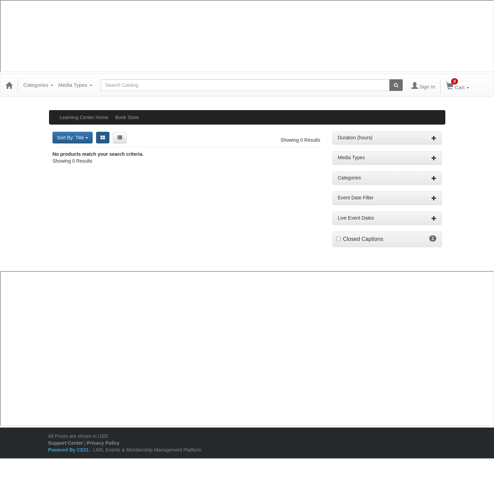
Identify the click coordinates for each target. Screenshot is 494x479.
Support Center (65, 443)
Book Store (127, 117)
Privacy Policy (103, 443)
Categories (38, 85)
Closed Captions (363, 239)
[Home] (8, 85)
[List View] (120, 137)
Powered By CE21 (69, 450)
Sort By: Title (72, 137)
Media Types (75, 85)
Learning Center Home (84, 117)
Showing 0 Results (300, 140)
